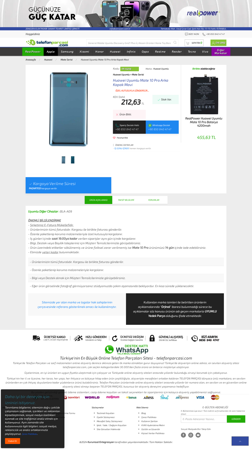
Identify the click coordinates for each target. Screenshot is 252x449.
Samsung (67, 51)
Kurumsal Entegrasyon (101, 441)
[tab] (63, 160)
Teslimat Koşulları (105, 413)
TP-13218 (126, 69)
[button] (194, 42)
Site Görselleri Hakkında (108, 429)
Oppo (145, 51)
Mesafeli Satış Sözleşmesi (109, 421)
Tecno (192, 51)
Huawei (115, 51)
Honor (99, 51)
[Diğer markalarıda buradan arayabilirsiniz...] (132, 42)
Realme (160, 51)
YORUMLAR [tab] (153, 200)
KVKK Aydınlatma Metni (153, 425)
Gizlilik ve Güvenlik (150, 429)
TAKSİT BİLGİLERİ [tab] (126, 200)
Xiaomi (84, 51)
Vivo (205, 51)
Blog (143, 413)
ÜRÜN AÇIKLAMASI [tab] (98, 200)
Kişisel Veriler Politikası (152, 433)
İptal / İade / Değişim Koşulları (112, 425)
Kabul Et (12, 441)
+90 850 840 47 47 (126, 129)
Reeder (177, 51)
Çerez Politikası (148, 417)
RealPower (32, 51)
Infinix (131, 51)
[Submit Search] (175, 42)
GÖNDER (236, 418)
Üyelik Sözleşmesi (106, 417)
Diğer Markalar (221, 51)
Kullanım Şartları (149, 421)
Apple (51, 51)
